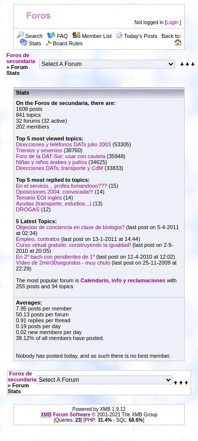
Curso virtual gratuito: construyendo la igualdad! (73, 245)
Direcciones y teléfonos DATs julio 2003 (63, 144)
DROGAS (28, 209)
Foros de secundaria (20, 58)
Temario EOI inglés (39, 198)
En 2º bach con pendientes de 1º (56, 257)
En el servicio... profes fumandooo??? (61, 186)
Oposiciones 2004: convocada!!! (54, 192)
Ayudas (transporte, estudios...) (53, 203)
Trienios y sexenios (39, 150)
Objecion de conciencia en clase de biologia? (70, 227)
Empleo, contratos (38, 239)
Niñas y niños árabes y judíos (51, 162)
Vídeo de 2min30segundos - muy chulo (63, 263)
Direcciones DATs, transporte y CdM (59, 168)
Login (172, 22)
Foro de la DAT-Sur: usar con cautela (60, 156)
